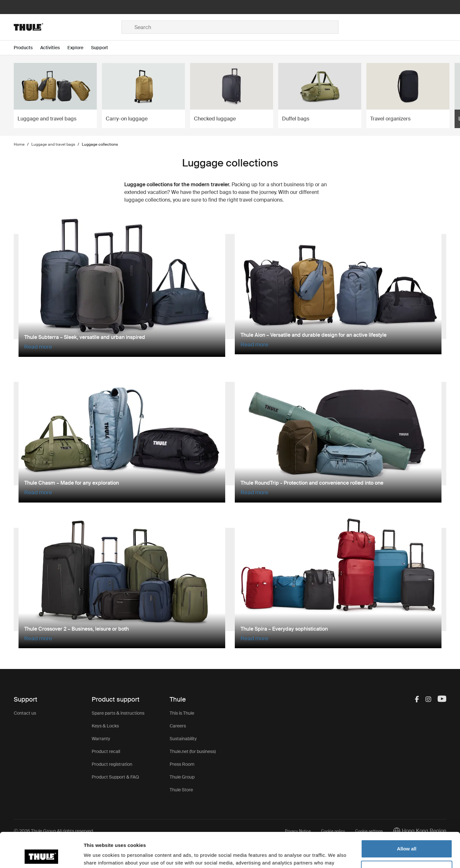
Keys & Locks (105, 726)
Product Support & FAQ (115, 777)
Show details (98, 855)
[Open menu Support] (103, 48)
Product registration (112, 764)
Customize (407, 837)
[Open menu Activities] (53, 48)
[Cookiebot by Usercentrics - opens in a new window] (41, 855)
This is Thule (182, 713)
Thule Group (182, 777)
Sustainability (183, 738)
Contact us (25, 713)
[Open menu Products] (27, 48)
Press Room (182, 764)
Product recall (106, 751)
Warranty (101, 738)
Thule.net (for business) (193, 751)
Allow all (407, 816)
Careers (178, 726)
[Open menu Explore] (79, 48)
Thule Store (181, 790)
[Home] (67, 27)
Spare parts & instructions (118, 713)
